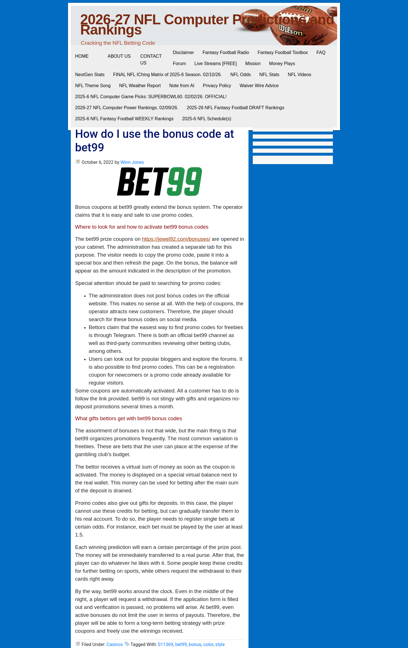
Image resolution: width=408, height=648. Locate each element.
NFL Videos (299, 74)
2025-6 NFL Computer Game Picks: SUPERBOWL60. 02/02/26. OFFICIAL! (151, 96)
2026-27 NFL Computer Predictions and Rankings (207, 25)
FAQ (321, 52)
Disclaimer (183, 52)
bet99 (181, 644)
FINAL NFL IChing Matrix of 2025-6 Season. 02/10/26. (167, 74)
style (220, 644)
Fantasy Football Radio (226, 52)
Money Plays (282, 63)
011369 (165, 644)
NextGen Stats (90, 74)
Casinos (115, 644)
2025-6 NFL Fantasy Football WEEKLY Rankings (124, 118)
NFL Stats (269, 74)
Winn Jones (132, 162)
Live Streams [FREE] (215, 63)
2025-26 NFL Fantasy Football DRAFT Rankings (235, 107)
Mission (253, 63)
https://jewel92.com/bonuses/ (176, 239)
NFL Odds (240, 74)
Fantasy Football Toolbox (283, 52)
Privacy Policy (217, 85)
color (208, 644)
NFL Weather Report (140, 85)
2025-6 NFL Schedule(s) (206, 118)
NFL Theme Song (92, 85)
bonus (195, 644)
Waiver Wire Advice (259, 85)
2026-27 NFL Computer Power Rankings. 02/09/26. (126, 107)
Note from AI (181, 85)
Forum (179, 63)
